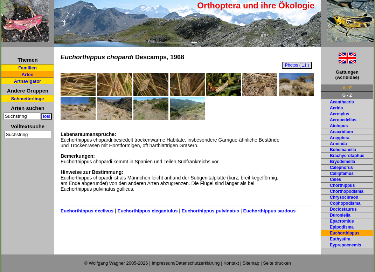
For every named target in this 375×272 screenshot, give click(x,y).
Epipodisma (342, 227)
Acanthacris (342, 102)
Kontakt (231, 263)
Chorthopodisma (346, 191)
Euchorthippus (345, 233)
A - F (347, 88)
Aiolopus (339, 125)
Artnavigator (27, 81)
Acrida (336, 108)
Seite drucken (277, 263)
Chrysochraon (344, 197)
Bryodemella (342, 161)
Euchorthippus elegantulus (148, 210)
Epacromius (342, 221)
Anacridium (341, 131)
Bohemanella (343, 149)
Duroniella (340, 215)
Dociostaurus (343, 209)
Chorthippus (342, 185)
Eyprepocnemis (345, 245)
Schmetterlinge (27, 98)
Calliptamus (342, 173)
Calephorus (341, 167)
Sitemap (251, 263)
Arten (28, 74)
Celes (335, 179)
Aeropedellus (343, 119)
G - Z (347, 95)
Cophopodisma (345, 203)
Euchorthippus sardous (269, 210)
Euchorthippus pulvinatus (210, 210)
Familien (27, 67)
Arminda (338, 143)
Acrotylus (339, 113)
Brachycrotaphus (347, 155)
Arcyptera (339, 137)
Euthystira (340, 239)
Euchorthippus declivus (87, 210)
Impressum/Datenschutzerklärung (186, 263)
